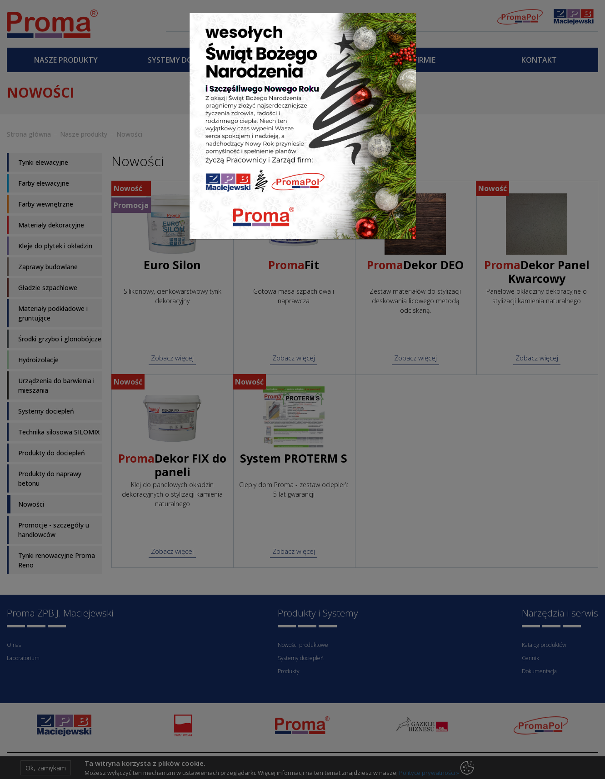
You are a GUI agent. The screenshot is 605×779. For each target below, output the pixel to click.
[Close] (399, 27)
